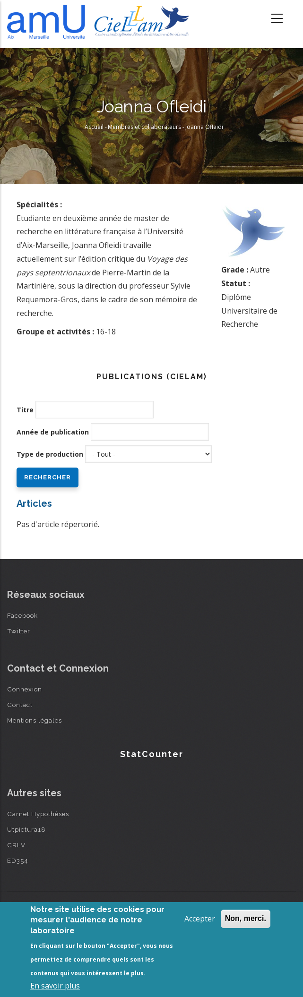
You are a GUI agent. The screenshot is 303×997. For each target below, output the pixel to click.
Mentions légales (34, 720)
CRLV (16, 845)
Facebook (22, 615)
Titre (25, 409)
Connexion (24, 689)
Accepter (199, 918)
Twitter (18, 631)
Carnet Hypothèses (38, 814)
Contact (20, 704)
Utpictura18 (26, 829)
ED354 (17, 860)
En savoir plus (55, 985)
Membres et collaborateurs (144, 127)
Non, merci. (245, 918)
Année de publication (53, 431)
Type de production (50, 454)
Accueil (94, 127)
